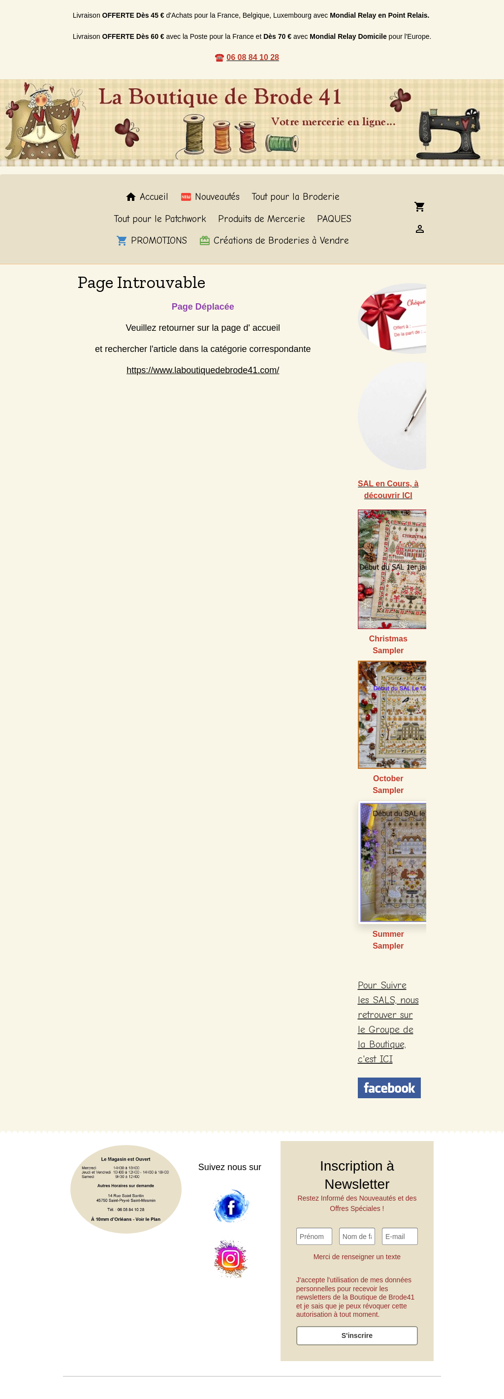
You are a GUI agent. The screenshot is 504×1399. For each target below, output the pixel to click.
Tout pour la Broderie (296, 196)
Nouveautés (210, 197)
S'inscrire (357, 1335)
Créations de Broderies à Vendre (274, 241)
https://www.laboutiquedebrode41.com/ (202, 370)
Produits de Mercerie (261, 219)
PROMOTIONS (151, 241)
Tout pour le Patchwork (160, 219)
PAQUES (334, 219)
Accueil (146, 197)
